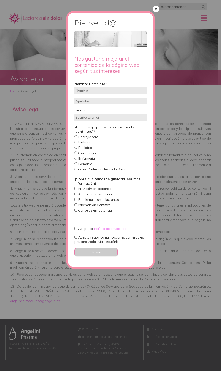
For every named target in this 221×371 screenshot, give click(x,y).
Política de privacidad (110, 228)
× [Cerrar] (156, 9)
